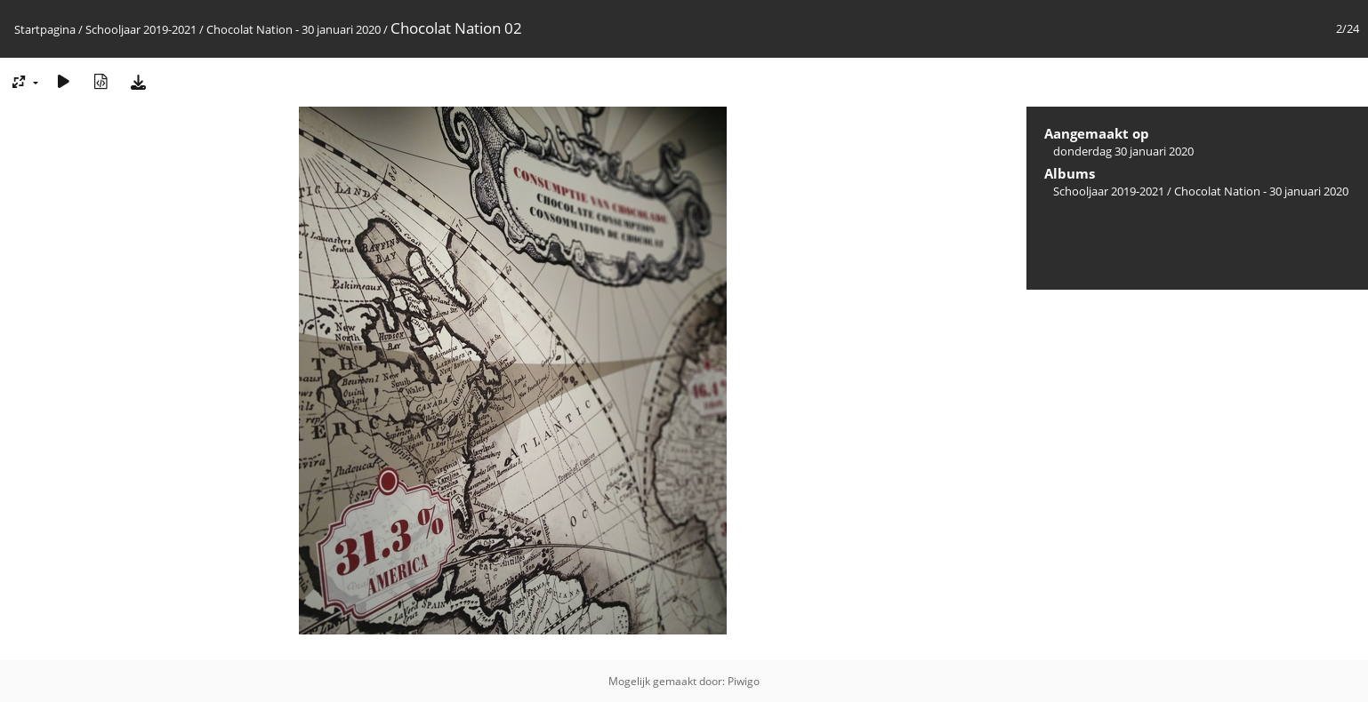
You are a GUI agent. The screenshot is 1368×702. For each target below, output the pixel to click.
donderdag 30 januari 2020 (1123, 151)
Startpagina (45, 29)
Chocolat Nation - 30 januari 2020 (293, 29)
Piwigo (744, 681)
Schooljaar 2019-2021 (141, 29)
